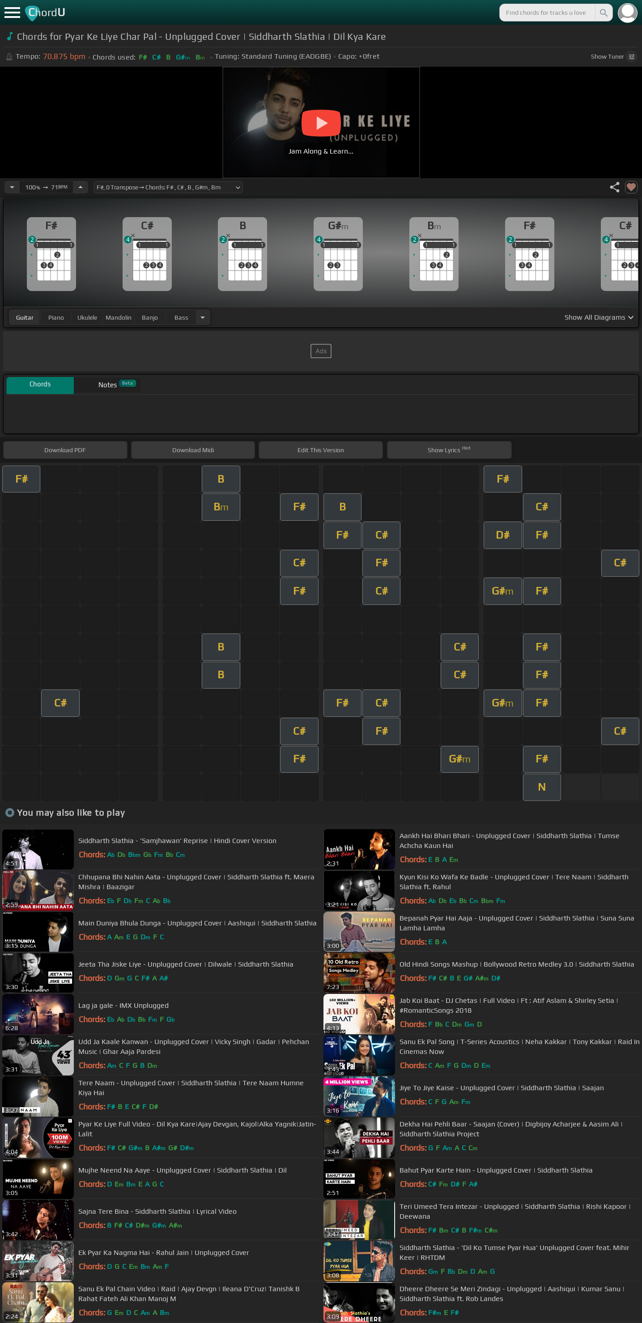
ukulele (87, 317)
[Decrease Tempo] (12, 187)
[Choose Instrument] (202, 317)
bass (181, 317)
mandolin (119, 317)
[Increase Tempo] (80, 187)
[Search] (603, 12)
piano (56, 317)
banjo (150, 317)
